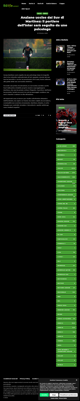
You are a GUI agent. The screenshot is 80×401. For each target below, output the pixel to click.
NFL (66, 301)
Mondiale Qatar (66, 270)
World (66, 365)
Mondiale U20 (66, 274)
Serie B (40, 3)
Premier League (66, 310)
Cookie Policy (54, 398)
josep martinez (10, 115)
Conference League (66, 195)
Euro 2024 (66, 217)
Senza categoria (66, 319)
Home (24, 3)
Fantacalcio (66, 239)
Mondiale (66, 265)
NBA (66, 297)
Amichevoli (66, 150)
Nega (54, 395)
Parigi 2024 (66, 305)
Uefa (66, 345)
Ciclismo (66, 186)
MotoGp (61, 107)
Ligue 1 (66, 257)
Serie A (32, 3)
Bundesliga (66, 164)
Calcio (39, 13)
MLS (66, 261)
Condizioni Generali (10, 378)
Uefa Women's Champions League (66, 350)
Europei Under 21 (66, 230)
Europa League (66, 221)
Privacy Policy (63, 398)
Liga (66, 252)
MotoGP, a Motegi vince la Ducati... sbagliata (65, 124)
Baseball (66, 155)
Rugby (66, 314)
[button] (77, 380)
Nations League (66, 288)
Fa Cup (66, 235)
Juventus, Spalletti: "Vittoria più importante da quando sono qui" (71, 68)
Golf (66, 248)
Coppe (62, 3)
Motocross (66, 279)
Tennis (66, 341)
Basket (66, 159)
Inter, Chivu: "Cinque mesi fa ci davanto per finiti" (71, 49)
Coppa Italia (66, 208)
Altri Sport (26, 9)
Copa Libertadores (66, 199)
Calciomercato (66, 177)
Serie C (66, 332)
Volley (66, 356)
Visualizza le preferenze (68, 395)
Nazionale (66, 292)
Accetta (44, 395)
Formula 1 (66, 243)
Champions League (66, 182)
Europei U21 (66, 226)
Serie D (66, 336)
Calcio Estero (51, 3)
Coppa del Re (66, 204)
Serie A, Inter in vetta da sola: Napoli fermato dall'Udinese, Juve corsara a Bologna (72, 87)
